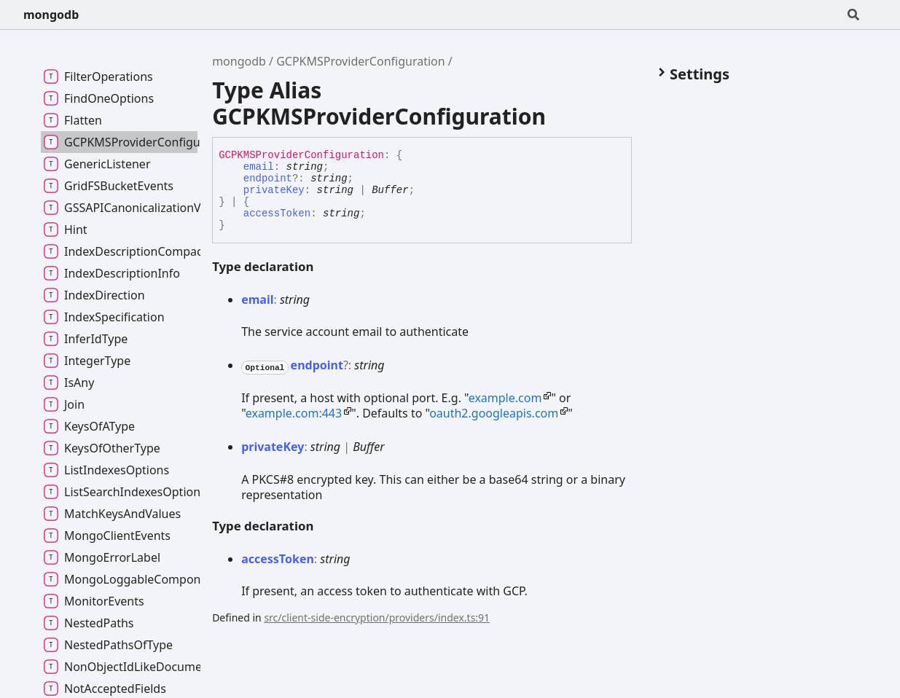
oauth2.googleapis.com (493, 413)
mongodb (51, 15)
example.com (505, 398)
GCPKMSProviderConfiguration (360, 61)
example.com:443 (294, 413)
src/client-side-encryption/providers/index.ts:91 (377, 617)
